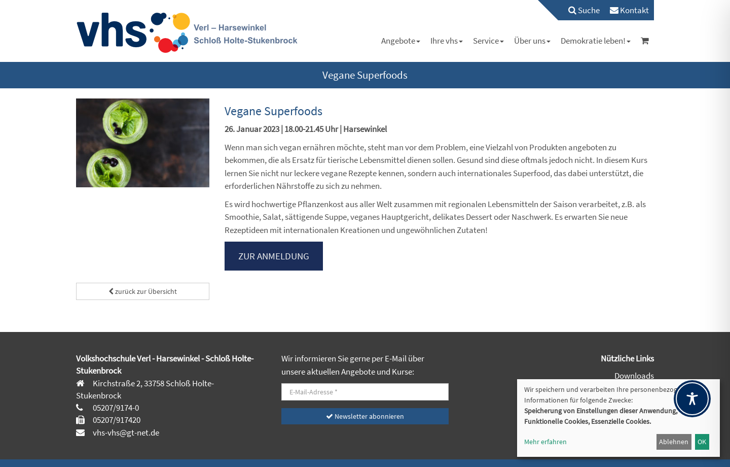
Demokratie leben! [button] (596, 40)
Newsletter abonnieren (365, 416)
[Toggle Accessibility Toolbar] (692, 398)
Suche (584, 10)
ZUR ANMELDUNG (273, 256)
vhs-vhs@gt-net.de (125, 432)
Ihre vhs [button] (446, 40)
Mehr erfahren (545, 441)
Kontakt (629, 10)
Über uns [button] (532, 40)
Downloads (634, 375)
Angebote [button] (400, 40)
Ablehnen (673, 441)
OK (702, 441)
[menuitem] (579, 10)
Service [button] (488, 40)
